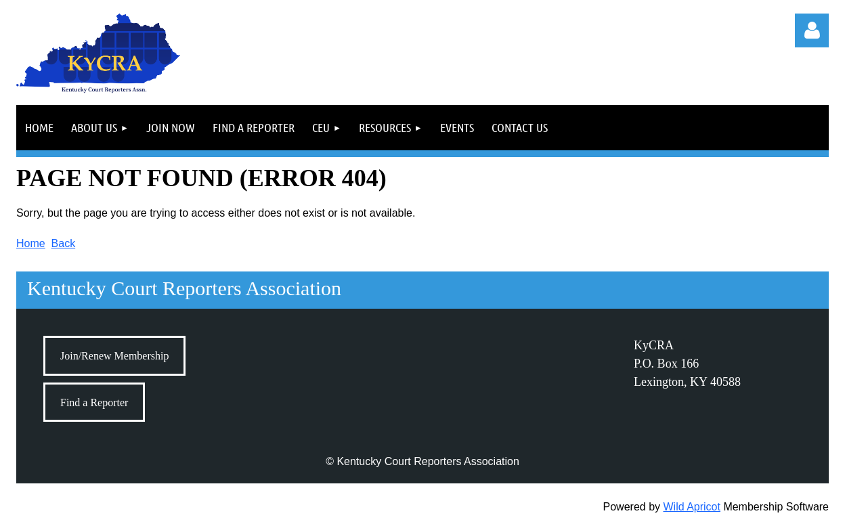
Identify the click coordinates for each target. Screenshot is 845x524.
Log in (812, 30)
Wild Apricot (691, 506)
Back (63, 243)
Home (30, 243)
